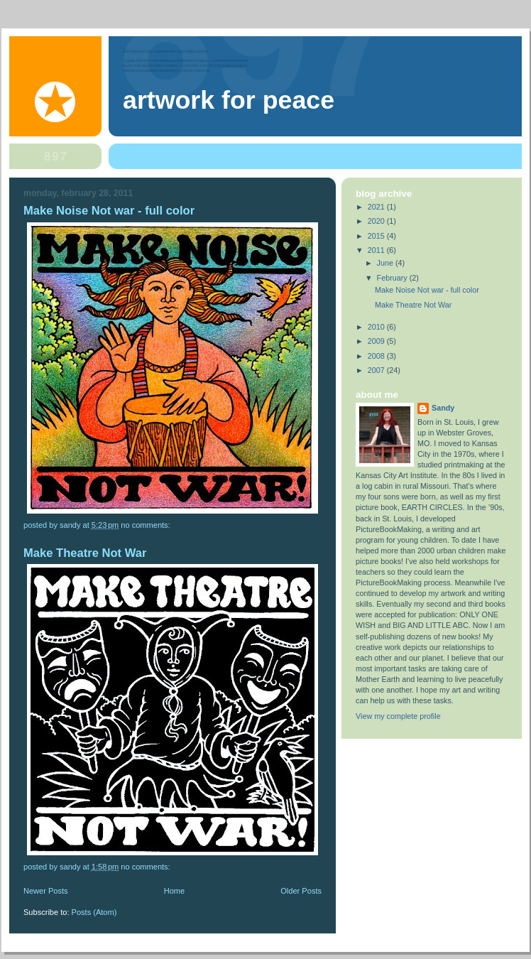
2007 (377, 370)
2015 (377, 236)
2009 (377, 341)
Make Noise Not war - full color (109, 210)
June (386, 263)
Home (174, 891)
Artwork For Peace (228, 100)
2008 (377, 356)
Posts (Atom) (94, 912)
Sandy (443, 407)
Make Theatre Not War (84, 553)
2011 (377, 250)
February (393, 277)
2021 (377, 206)
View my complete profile (398, 716)
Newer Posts (45, 891)
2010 (377, 327)
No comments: (146, 525)
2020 (377, 221)
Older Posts (301, 891)
